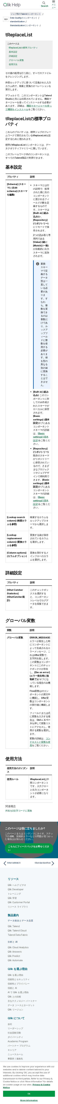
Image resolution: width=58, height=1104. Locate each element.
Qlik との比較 (14, 996)
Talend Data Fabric (18, 935)
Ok (29, 1093)
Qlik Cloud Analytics (18, 947)
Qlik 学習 (12, 898)
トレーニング (14, 893)
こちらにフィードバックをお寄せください (28, 848)
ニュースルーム (15, 1054)
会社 (10, 1024)
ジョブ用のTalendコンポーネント (26, 14)
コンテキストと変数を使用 (40, 742)
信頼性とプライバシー (19, 983)
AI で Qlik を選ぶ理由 (18, 992)
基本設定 (13, 51)
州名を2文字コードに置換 (18, 810)
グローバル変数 (16, 60)
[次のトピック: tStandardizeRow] (43, 863)
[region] (29, 1083)
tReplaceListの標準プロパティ (23, 47)
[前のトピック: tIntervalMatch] (15, 863)
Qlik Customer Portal (19, 902)
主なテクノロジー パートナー (22, 1001)
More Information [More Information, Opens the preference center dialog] (29, 1100)
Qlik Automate (15, 960)
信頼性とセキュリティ (19, 979)
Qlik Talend (14, 926)
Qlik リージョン (15, 1009)
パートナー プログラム (19, 1045)
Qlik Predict (14, 956)
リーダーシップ (15, 1028)
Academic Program (18, 1041)
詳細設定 (13, 56)
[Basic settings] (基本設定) (40, 437)
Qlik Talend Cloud (17, 930)
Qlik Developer (16, 889)
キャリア (12, 1050)
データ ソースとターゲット (21, 1005)
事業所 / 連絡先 (15, 1058)
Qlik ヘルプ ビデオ (17, 885)
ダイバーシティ (15, 1037)
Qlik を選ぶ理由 (15, 975)
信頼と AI (12, 988)
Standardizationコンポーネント (24, 25)
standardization (17, 21)
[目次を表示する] (6, 14)
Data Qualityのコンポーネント (23, 18)
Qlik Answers (15, 951)
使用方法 (13, 64)
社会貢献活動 (14, 1032)
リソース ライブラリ (18, 906)
